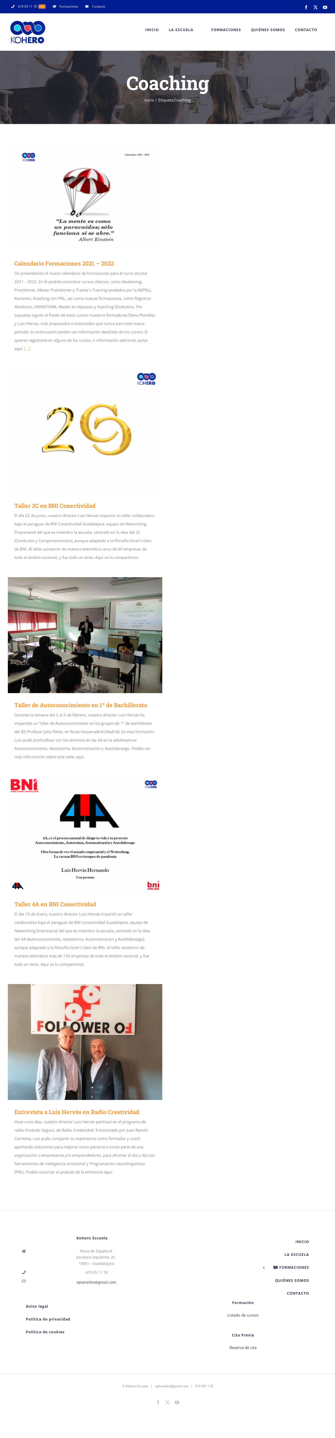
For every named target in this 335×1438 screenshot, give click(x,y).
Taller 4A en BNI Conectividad (55, 904)
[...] (27, 348)
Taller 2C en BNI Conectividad (55, 505)
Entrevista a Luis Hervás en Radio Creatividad (76, 1112)
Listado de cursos (243, 1315)
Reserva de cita (243, 1347)
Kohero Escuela (137, 1386)
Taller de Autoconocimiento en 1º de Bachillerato (80, 705)
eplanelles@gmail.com (96, 1282)
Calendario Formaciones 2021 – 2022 (64, 263)
